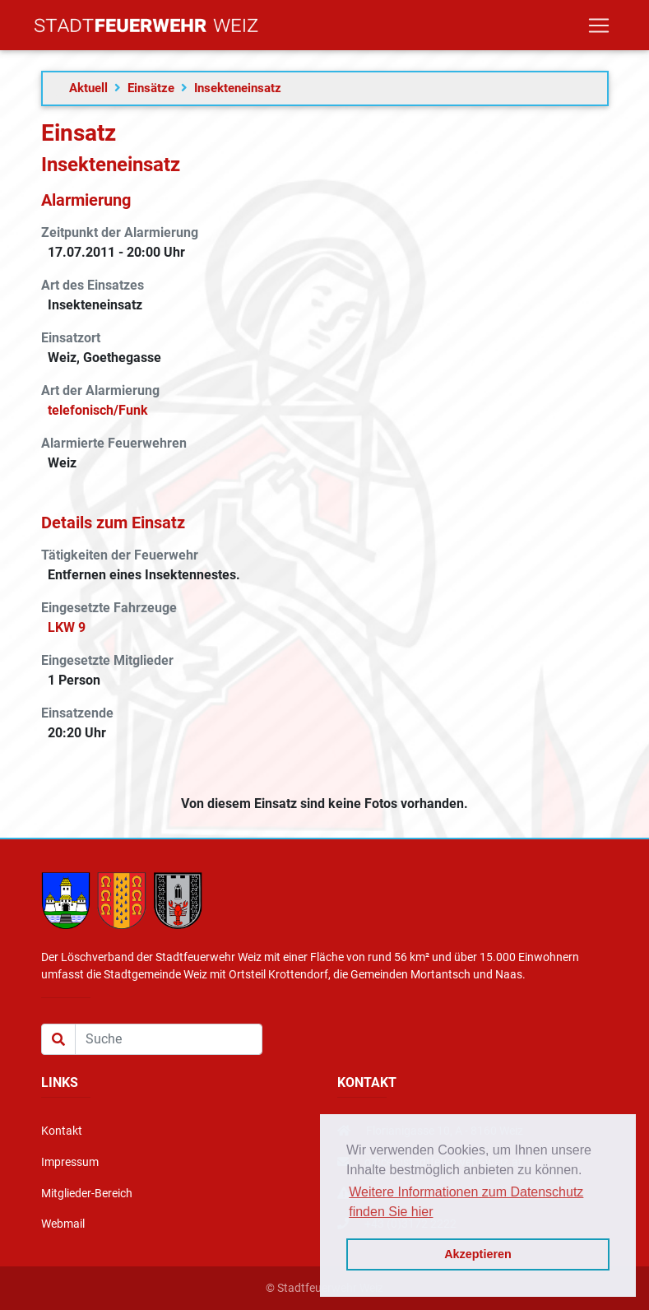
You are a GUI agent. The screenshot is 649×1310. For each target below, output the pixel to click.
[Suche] (168, 1039)
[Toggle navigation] (599, 28)
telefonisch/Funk (98, 410)
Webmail (63, 1224)
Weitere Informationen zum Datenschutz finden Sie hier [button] (466, 1202)
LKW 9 (67, 627)
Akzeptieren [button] (478, 1254)
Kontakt (61, 1131)
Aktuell (88, 88)
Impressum (70, 1162)
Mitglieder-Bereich (86, 1194)
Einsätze (150, 88)
